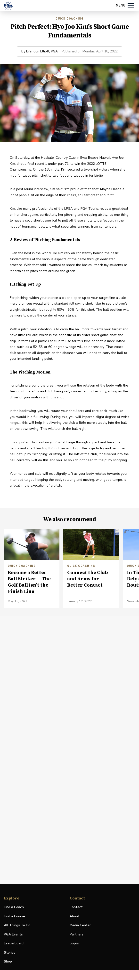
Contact (76, 907)
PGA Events (13, 934)
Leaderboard (14, 943)
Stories (9, 952)
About (75, 916)
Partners (76, 934)
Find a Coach (14, 907)
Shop (8, 961)
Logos (74, 943)
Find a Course (14, 916)
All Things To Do (17, 925)
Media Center (80, 925)
